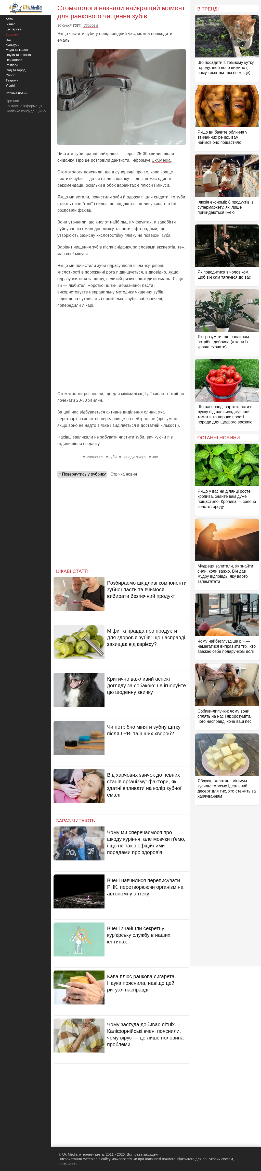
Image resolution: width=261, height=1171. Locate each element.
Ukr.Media (161, 160)
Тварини (12, 80)
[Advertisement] (121, 349)
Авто (9, 19)
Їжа (8, 39)
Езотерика (13, 29)
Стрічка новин (123, 474)
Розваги (12, 65)
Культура (12, 44)
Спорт (10, 75)
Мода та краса (17, 50)
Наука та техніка (18, 55)
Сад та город (15, 70)
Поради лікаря (134, 457)
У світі (10, 85)
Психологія (14, 60)
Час (154, 457)
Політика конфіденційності (27, 111)
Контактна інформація (24, 106)
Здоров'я (90, 25)
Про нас (12, 101)
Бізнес (10, 24)
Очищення (94, 457)
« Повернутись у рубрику (82, 474)
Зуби (112, 457)
